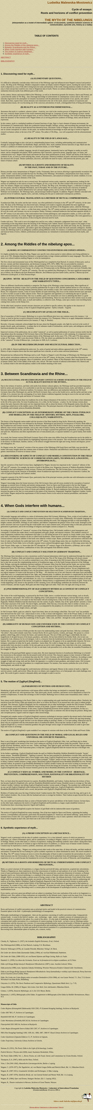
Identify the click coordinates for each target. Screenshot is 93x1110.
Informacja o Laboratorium (49, 1107)
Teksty (61, 1107)
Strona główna (34, 1107)
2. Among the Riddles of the (38, 244)
